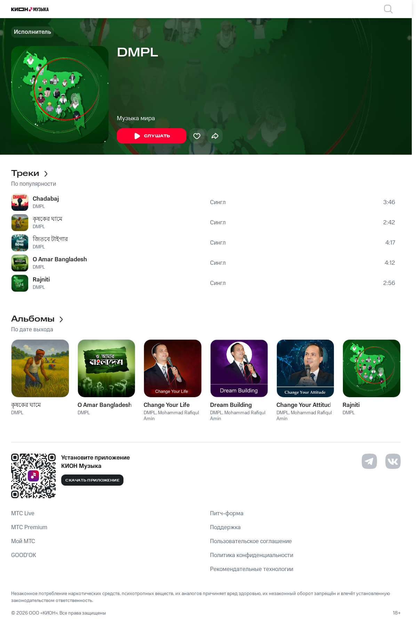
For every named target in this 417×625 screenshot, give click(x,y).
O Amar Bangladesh (60, 259)
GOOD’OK (23, 555)
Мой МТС (23, 541)
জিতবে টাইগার (50, 239)
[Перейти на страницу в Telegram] (369, 461)
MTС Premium (29, 527)
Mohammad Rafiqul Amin (171, 415)
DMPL (39, 206)
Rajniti (41, 280)
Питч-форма (226, 513)
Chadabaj (46, 199)
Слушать (151, 136)
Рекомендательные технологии (251, 569)
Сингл (218, 202)
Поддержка (225, 527)
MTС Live (22, 513)
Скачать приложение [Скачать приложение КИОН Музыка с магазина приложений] (92, 480)
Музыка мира (136, 118)
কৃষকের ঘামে (47, 219)
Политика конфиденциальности (251, 555)
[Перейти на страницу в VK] (393, 461)
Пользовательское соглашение (251, 541)
